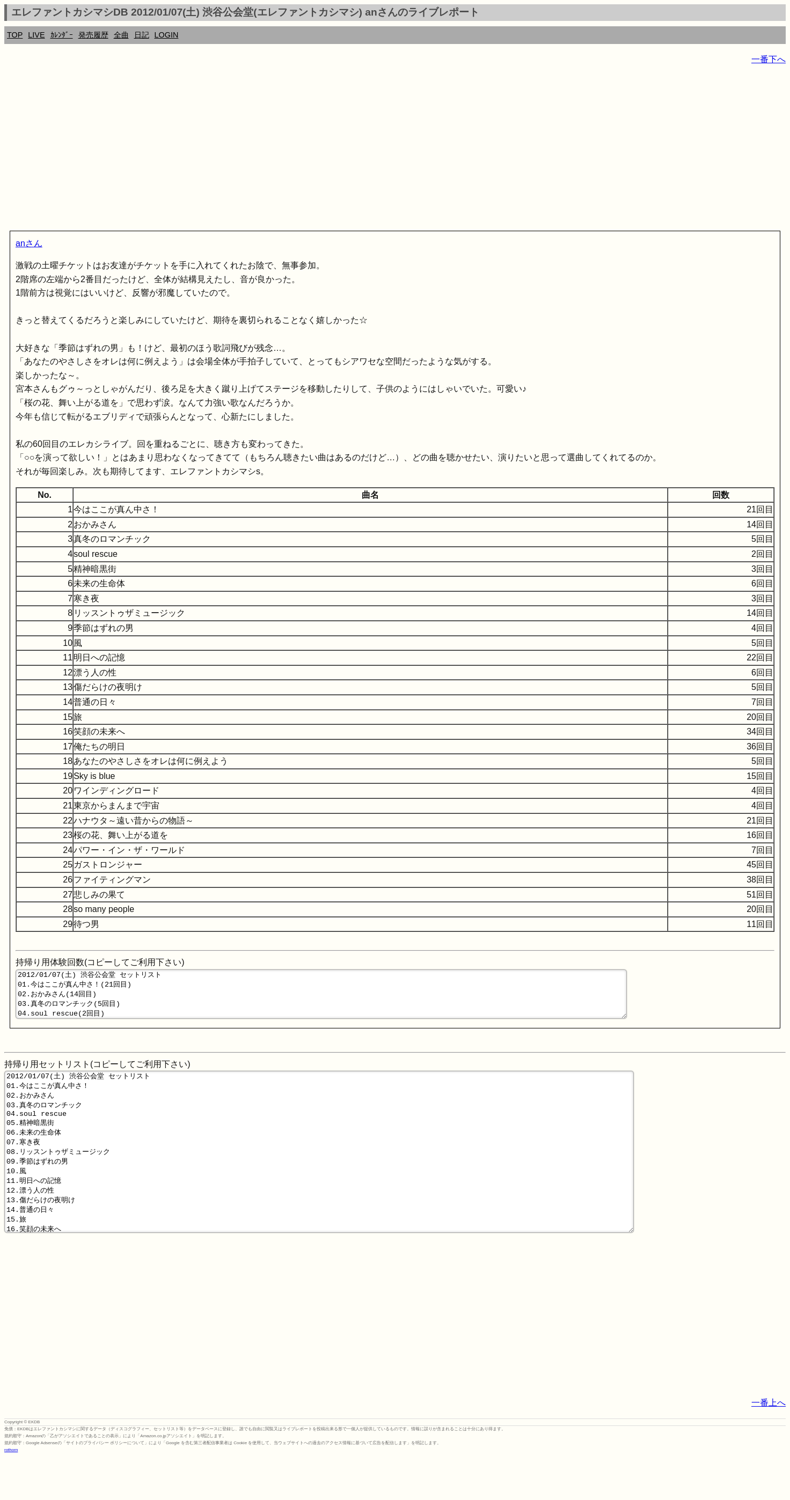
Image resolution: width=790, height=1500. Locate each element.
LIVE (36, 35)
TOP (15, 35)
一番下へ (768, 59)
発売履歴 (93, 35)
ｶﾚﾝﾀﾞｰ (61, 35)
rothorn (11, 1491)
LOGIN (167, 35)
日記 (141, 35)
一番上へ (768, 1444)
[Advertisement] (326, 150)
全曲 (121, 35)
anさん (29, 243)
